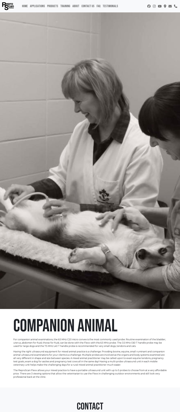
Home (25, 6)
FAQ (98, 6)
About (75, 6)
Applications (37, 6)
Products (52, 6)
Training (65, 6)
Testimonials (110, 6)
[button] (165, 6)
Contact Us (87, 6)
